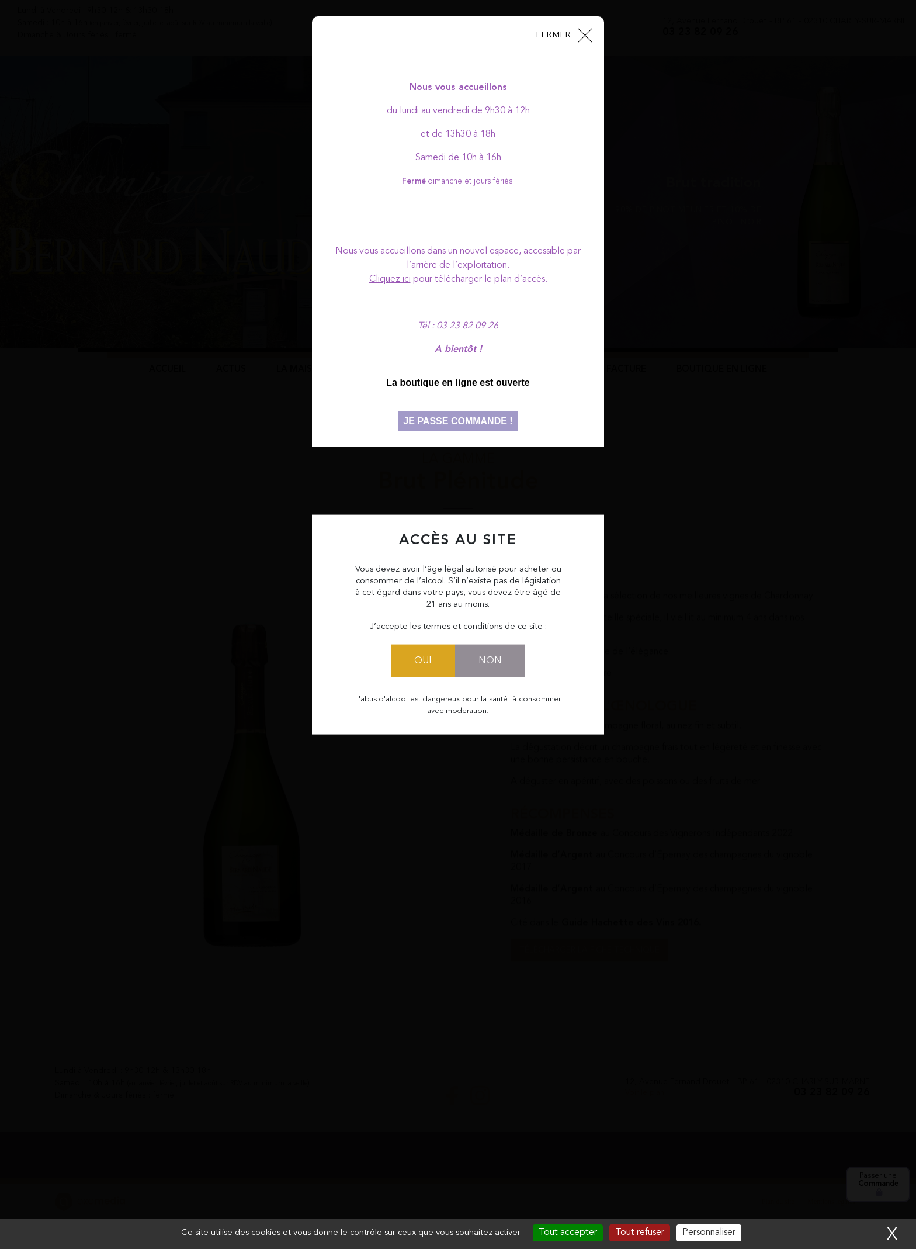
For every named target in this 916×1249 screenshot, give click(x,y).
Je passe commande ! (457, 421)
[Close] (563, 34)
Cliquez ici (390, 279)
